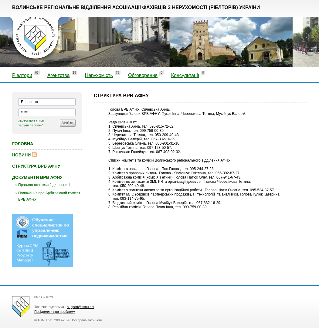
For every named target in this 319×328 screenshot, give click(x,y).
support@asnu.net (80, 307)
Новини (21, 154)
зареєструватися (31, 120)
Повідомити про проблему (54, 311)
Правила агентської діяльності (44, 185)
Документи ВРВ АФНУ (37, 177)
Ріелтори (22, 75)
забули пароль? (30, 125)
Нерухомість (99, 75)
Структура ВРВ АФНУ (36, 166)
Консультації (185, 75)
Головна (22, 143)
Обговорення (143, 75)
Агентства (58, 75)
